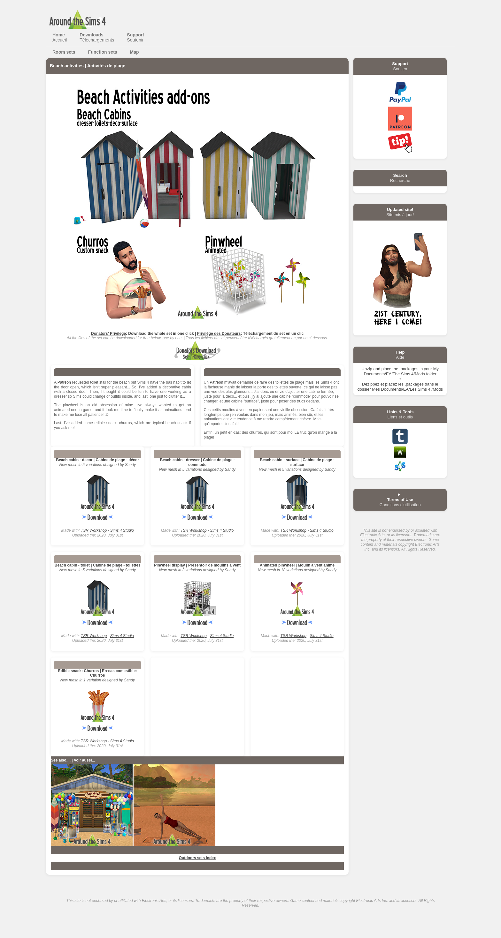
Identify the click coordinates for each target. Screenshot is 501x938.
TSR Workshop (94, 530)
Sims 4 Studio (122, 530)
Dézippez (370, 384)
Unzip (367, 368)
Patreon (64, 382)
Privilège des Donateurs (219, 333)
